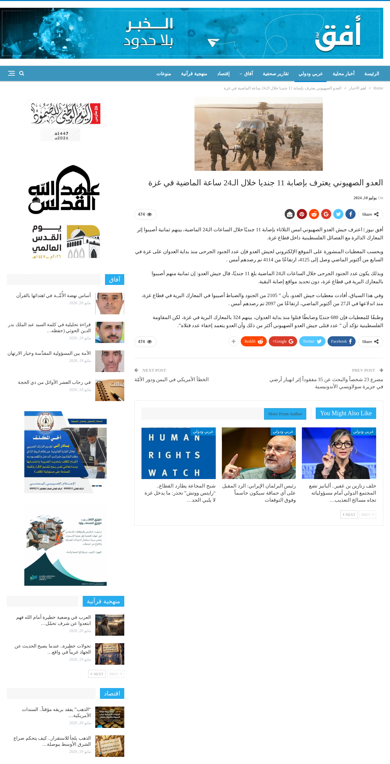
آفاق (248, 73)
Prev (367, 514)
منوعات (163, 73)
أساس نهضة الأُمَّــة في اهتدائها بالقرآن (53, 295)
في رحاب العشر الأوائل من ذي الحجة (54, 382)
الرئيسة (371, 73)
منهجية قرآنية (194, 73)
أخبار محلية (344, 73)
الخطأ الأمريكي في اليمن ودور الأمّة (171, 379)
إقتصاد (223, 73)
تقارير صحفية (276, 73)
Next (349, 514)
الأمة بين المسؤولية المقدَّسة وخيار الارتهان (49, 353)
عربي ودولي (310, 73)
